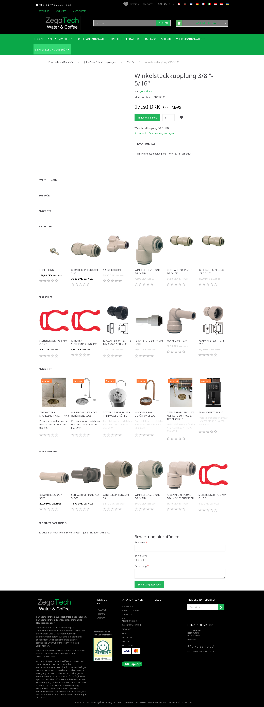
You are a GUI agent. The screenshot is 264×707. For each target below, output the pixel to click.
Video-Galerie (79, 11)
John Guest (147, 91)
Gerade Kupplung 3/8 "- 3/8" (85, 271)
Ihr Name (140, 542)
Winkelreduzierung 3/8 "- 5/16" (147, 271)
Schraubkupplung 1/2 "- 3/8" (85, 496)
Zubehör (44, 195)
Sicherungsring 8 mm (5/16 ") (53, 342)
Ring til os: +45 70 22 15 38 (53, 5)
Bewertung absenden (149, 584)
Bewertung (141, 555)
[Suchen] (163, 23)
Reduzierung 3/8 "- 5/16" (51, 496)
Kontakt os (44, 11)
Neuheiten (45, 226)
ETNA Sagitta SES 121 (212, 412)
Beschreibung (146, 144)
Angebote (45, 211)
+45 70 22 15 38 (200, 646)
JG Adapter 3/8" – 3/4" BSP (212, 342)
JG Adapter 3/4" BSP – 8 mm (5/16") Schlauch (117, 342)
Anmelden (221, 607)
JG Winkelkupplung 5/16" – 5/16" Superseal (181, 496)
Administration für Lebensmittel (102, 633)
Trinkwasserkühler (60, 682)
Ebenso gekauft (49, 451)
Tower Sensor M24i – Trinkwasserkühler (116, 414)
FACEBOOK (101, 610)
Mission (125, 641)
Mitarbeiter (61, 11)
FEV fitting (46, 270)
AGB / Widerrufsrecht (129, 619)
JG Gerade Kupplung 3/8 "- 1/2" (179, 271)
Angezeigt (45, 369)
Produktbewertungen (53, 523)
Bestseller (45, 297)
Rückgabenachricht (131, 625)
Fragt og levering (130, 610)
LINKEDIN (101, 614)
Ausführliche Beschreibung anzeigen (154, 133)
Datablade (126, 629)
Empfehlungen (48, 180)
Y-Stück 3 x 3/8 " (113, 270)
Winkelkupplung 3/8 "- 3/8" (117, 496)
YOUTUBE (101, 618)
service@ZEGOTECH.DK (203, 651)
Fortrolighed (128, 606)
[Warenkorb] (202, 23)
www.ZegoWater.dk (46, 656)
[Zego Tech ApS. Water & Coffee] (62, 22)
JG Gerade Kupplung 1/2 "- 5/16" (211, 271)
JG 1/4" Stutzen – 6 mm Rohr (149, 342)
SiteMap (125, 633)
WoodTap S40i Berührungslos (145, 414)
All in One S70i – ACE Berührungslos (84, 414)
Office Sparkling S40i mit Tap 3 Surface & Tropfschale (180, 416)
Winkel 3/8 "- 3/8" (177, 340)
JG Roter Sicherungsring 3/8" (84, 342)
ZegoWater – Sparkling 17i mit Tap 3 (54, 414)
